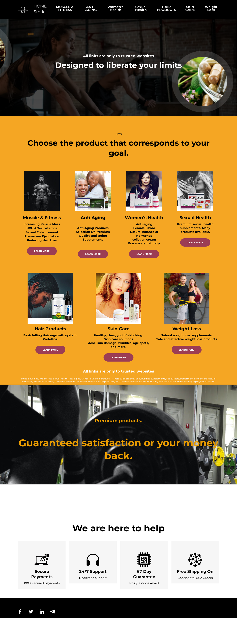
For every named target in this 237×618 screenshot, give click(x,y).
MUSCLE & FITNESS (65, 8)
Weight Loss (211, 8)
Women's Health (115, 8)
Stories (40, 11)
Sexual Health (141, 8)
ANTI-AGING (91, 8)
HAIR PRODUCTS (166, 8)
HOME (40, 6)
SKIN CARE (190, 8)
